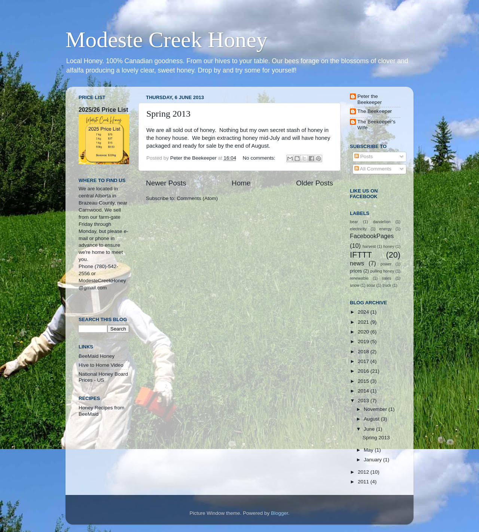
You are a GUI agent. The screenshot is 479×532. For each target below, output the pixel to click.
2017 (364, 361)
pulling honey (382, 271)
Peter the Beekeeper (369, 99)
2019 (364, 341)
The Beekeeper (374, 111)
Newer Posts (166, 183)
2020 (364, 332)
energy (385, 229)
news (357, 263)
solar (370, 285)
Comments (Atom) (197, 198)
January (373, 459)
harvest (369, 246)
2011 (364, 482)
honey (388, 246)
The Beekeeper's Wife (376, 124)
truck (386, 285)
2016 (364, 371)
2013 (364, 400)
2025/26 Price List (103, 110)
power (386, 264)
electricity (358, 229)
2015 (364, 381)
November (376, 409)
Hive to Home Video (101, 365)
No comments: (259, 158)
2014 (364, 391)
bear (354, 221)
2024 (364, 312)
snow (354, 285)
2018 (364, 351)
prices (356, 271)
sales (386, 278)
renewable (359, 278)
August (372, 419)
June (370, 429)
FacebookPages (372, 236)
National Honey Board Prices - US (103, 377)
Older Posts (314, 183)
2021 (364, 322)
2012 (364, 472)
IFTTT (361, 254)
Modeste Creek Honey (166, 39)
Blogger (279, 513)
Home (241, 183)
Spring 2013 (168, 114)
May (369, 450)
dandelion (382, 221)
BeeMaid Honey (97, 356)
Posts (363, 156)
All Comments (372, 169)
